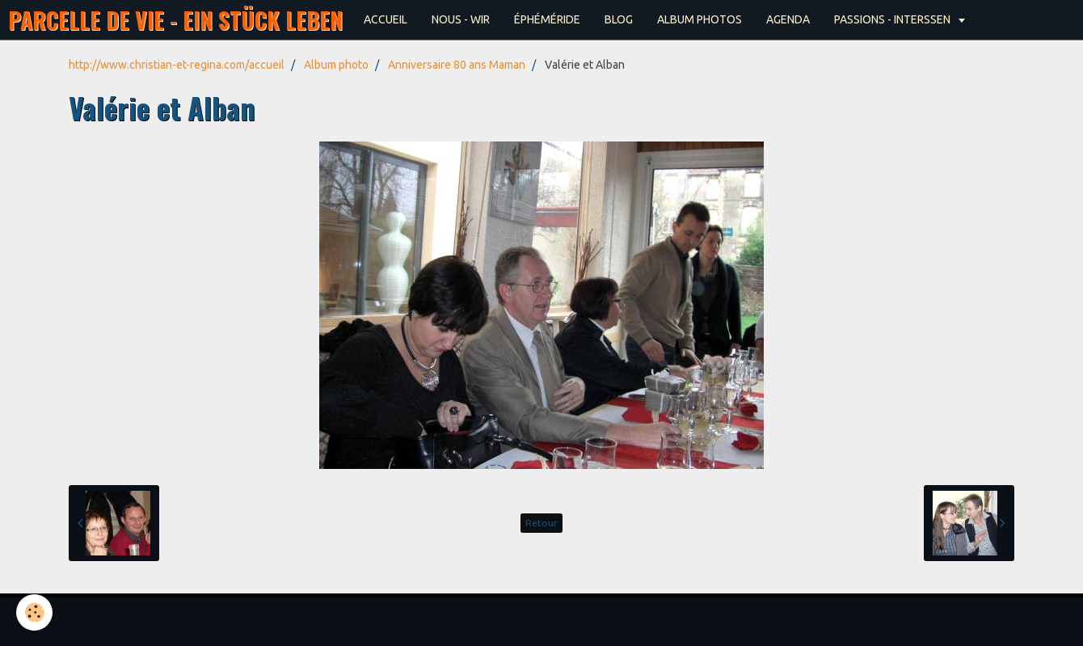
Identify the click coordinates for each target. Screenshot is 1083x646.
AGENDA (788, 19)
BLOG (619, 19)
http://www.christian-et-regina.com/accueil (176, 64)
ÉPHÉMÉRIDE (547, 19)
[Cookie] (34, 612)
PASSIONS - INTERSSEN (893, 19)
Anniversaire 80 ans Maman (456, 64)
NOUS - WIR (461, 19)
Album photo (336, 64)
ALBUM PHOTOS (699, 19)
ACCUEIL (385, 19)
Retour (541, 522)
